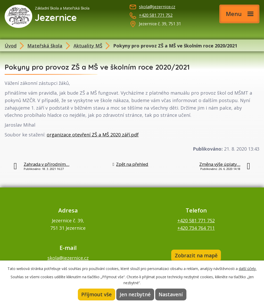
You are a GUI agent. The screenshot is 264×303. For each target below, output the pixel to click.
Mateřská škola (44, 46)
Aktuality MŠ (87, 46)
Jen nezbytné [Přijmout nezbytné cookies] (135, 294)
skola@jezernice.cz (157, 7)
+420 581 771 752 (155, 15)
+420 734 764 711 (196, 228)
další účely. (248, 268)
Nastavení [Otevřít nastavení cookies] (171, 294)
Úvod (10, 46)
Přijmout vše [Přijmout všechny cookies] (96, 294)
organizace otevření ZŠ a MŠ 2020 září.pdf (93, 135)
